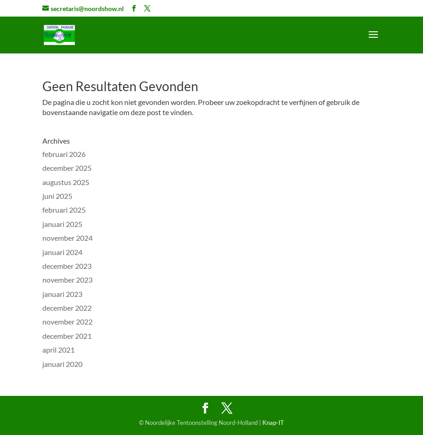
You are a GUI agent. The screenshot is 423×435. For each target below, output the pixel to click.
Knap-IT (273, 422)
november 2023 (67, 279)
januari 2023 (62, 294)
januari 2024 (62, 252)
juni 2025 (57, 195)
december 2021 (67, 335)
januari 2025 (62, 224)
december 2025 (67, 167)
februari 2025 (64, 209)
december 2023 (67, 265)
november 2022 (67, 321)
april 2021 (58, 349)
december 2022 (67, 307)
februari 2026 (64, 154)
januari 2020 (62, 364)
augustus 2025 (65, 182)
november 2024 (67, 237)
